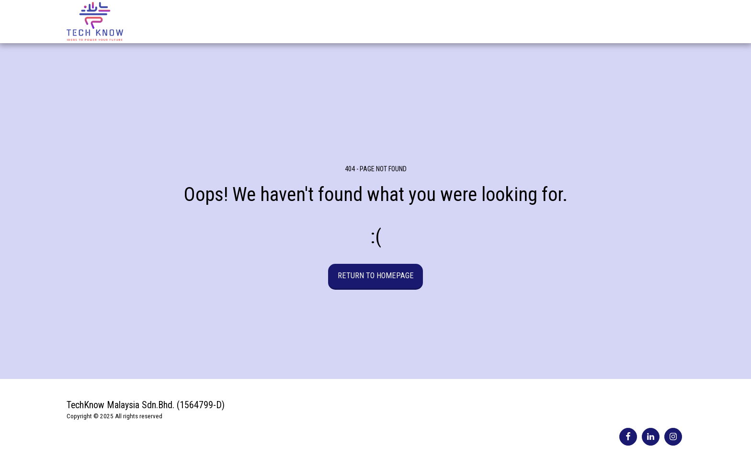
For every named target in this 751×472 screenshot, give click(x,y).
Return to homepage (376, 275)
